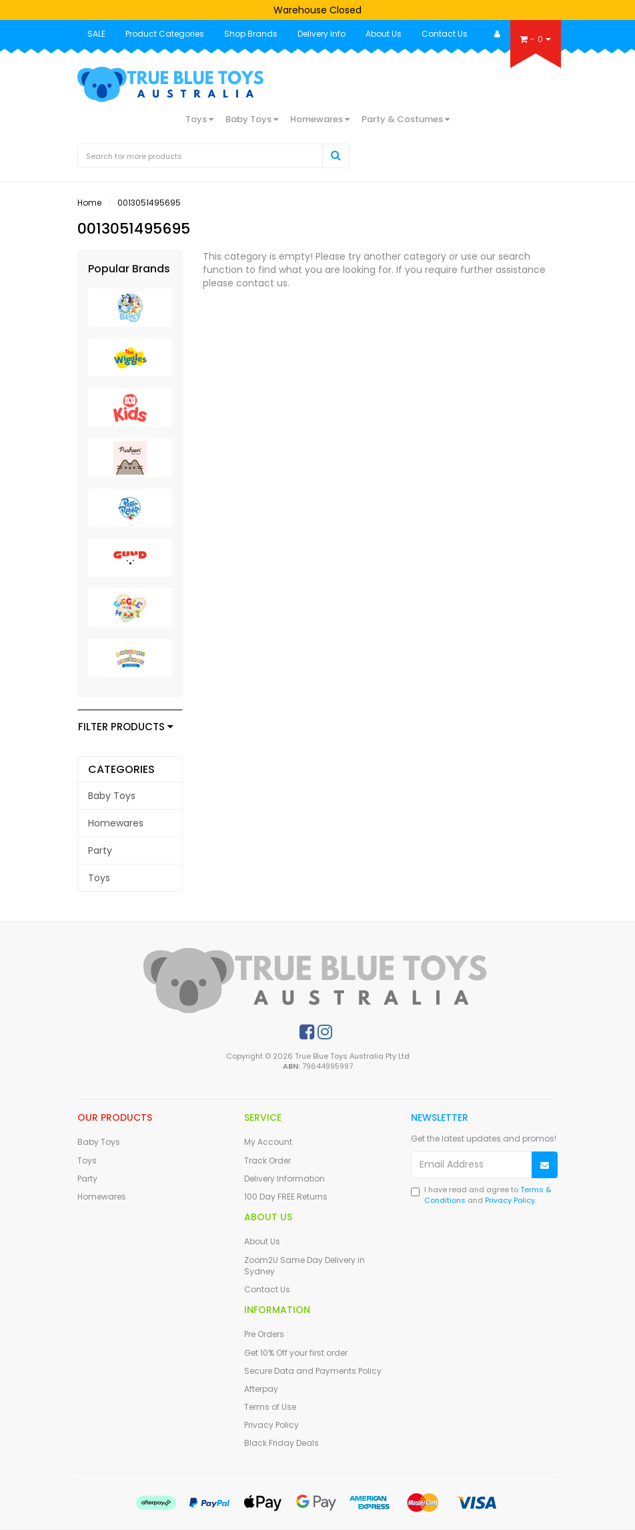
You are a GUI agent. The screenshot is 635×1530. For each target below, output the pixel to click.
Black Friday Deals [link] (281, 1443)
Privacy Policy (510, 1200)
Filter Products (125, 727)
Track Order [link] (267, 1160)
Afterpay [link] (261, 1388)
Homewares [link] (115, 823)
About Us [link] (262, 1241)
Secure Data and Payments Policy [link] (313, 1370)
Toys (199, 119)
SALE (96, 33)
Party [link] (100, 850)
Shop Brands (250, 33)
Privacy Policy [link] (271, 1425)
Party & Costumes (406, 119)
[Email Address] (471, 1165)
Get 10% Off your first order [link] (296, 1352)
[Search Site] (336, 156)
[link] (306, 1032)
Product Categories (164, 33)
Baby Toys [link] (111, 795)
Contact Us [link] (267, 1289)
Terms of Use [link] (270, 1407)
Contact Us (445, 33)
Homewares (320, 119)
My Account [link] (268, 1142)
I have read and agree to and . (481, 1195)
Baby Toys (251, 119)
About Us (384, 33)
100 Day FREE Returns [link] (286, 1196)
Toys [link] (99, 877)
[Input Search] (200, 156)
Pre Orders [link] (264, 1334)
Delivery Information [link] (284, 1178)
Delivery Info (321, 33)
